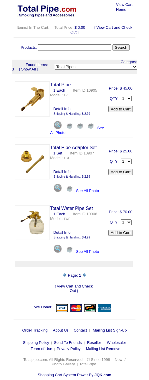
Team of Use (41, 349)
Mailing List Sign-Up (110, 330)
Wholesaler (116, 342)
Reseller (94, 342)
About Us (61, 330)
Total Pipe (88, 364)
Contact (80, 330)
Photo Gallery (63, 364)
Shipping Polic (35, 342)
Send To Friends (68, 342)
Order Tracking (34, 330)
